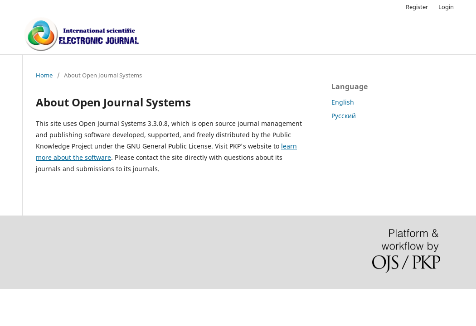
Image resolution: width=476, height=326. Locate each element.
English (342, 102)
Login (446, 7)
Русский (343, 115)
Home (44, 75)
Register (417, 7)
